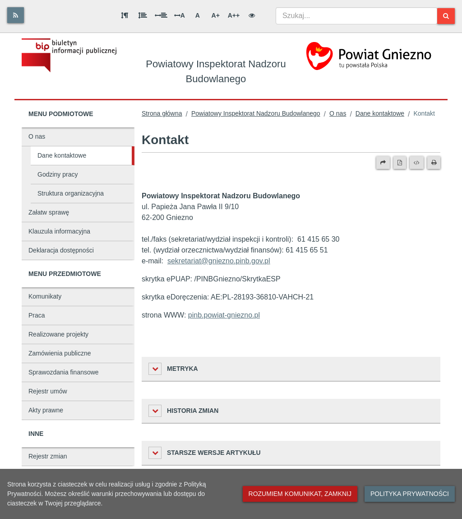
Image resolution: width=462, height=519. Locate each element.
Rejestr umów (47, 391)
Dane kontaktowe (61, 155)
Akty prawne (45, 410)
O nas (36, 136)
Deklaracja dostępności (61, 250)
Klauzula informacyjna (59, 231)
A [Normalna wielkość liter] (197, 15)
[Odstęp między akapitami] (125, 15)
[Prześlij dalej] (383, 162)
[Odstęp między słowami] (161, 15)
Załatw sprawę (48, 212)
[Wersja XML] (417, 162)
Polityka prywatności (409, 493)
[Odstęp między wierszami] (143, 15)
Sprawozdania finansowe (63, 372)
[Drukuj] (433, 162)
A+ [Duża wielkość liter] (216, 15)
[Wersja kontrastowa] (252, 15)
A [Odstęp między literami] (179, 15)
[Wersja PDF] (399, 162)
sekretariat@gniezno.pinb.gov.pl (218, 261)
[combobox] (356, 16)
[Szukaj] (446, 16)
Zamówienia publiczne (59, 353)
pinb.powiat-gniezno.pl (224, 315)
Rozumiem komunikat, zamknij (300, 493)
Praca (36, 315)
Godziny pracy (57, 174)
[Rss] (15, 15)
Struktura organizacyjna (70, 193)
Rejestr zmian (47, 456)
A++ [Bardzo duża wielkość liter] (234, 15)
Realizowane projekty (58, 334)
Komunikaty (44, 296)
